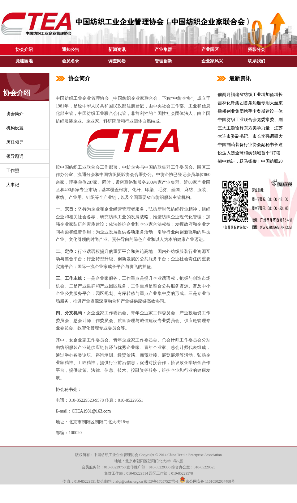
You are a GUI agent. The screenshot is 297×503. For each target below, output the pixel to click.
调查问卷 (117, 61)
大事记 (12, 184)
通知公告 (70, 49)
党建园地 (24, 61)
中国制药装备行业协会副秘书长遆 (250, 144)
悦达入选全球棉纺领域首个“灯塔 (249, 153)
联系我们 (256, 61)
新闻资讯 (117, 49)
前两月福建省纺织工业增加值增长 (250, 94)
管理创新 (163, 61)
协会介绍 (24, 49)
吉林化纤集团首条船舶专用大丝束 (250, 103)
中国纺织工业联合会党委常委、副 (250, 119)
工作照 (12, 170)
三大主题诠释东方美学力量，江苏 (250, 128)
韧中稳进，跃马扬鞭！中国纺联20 (250, 161)
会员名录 (70, 61)
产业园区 (210, 49)
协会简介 (15, 113)
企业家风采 (212, 61)
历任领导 (15, 142)
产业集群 (163, 49)
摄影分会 (256, 49)
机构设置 (15, 128)
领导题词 (15, 156)
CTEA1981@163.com (91, 411)
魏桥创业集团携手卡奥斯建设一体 (250, 111)
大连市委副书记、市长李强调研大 (250, 136)
